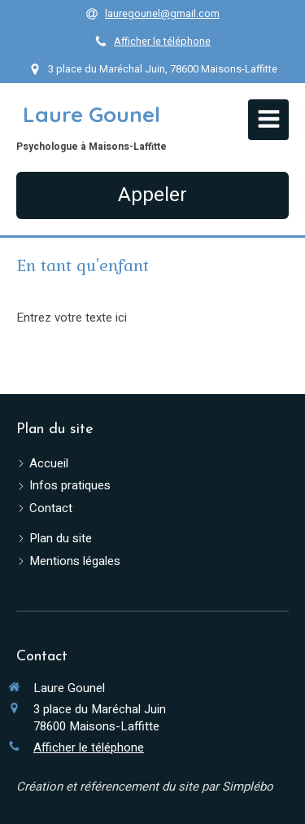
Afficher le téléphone (162, 41)
